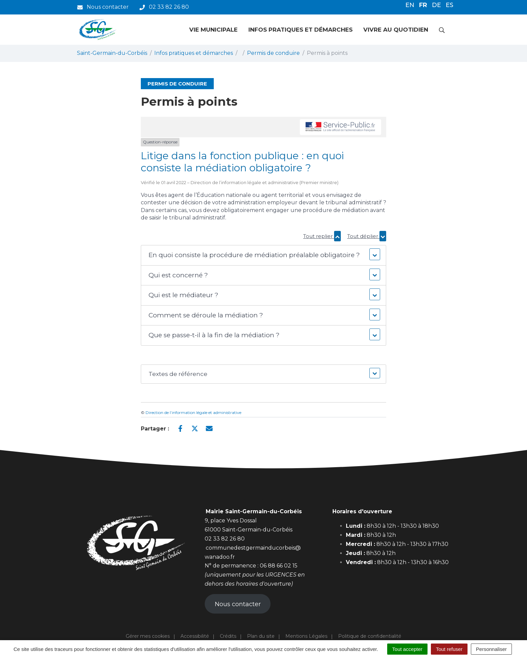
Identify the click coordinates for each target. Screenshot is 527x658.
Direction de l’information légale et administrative (193, 412)
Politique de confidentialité (369, 636)
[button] (263, 255)
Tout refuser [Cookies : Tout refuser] (449, 649)
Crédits (228, 636)
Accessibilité (194, 636)
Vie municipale (213, 29)
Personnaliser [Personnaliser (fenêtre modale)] (491, 649)
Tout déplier (366, 236)
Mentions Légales (306, 636)
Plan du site (261, 636)
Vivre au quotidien (395, 29)
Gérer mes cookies (148, 636)
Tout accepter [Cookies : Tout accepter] (407, 649)
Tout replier (322, 236)
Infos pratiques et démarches (300, 29)
